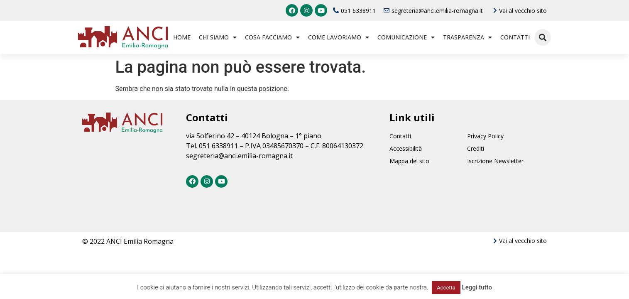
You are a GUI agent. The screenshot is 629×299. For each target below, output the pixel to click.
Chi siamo (218, 37)
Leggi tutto (477, 287)
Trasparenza (467, 37)
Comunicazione (406, 37)
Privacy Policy (485, 136)
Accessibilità (405, 148)
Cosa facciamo (272, 37)
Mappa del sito (409, 161)
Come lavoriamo (338, 37)
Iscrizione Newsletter (495, 161)
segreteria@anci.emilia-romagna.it (239, 155)
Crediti (475, 148)
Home (182, 37)
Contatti (515, 37)
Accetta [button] (446, 287)
